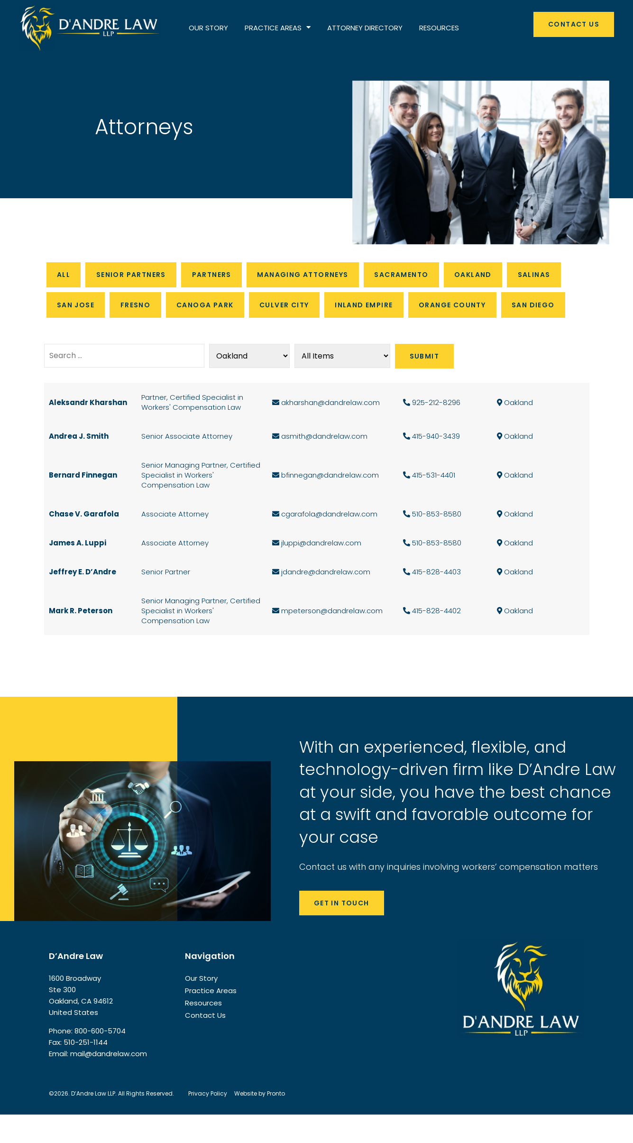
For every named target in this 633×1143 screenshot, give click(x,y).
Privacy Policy (207, 1122)
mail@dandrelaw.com (108, 1082)
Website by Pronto (259, 1122)
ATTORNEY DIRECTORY (365, 28)
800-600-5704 (100, 1059)
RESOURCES (439, 28)
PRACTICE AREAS (278, 27)
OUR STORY (208, 28)
